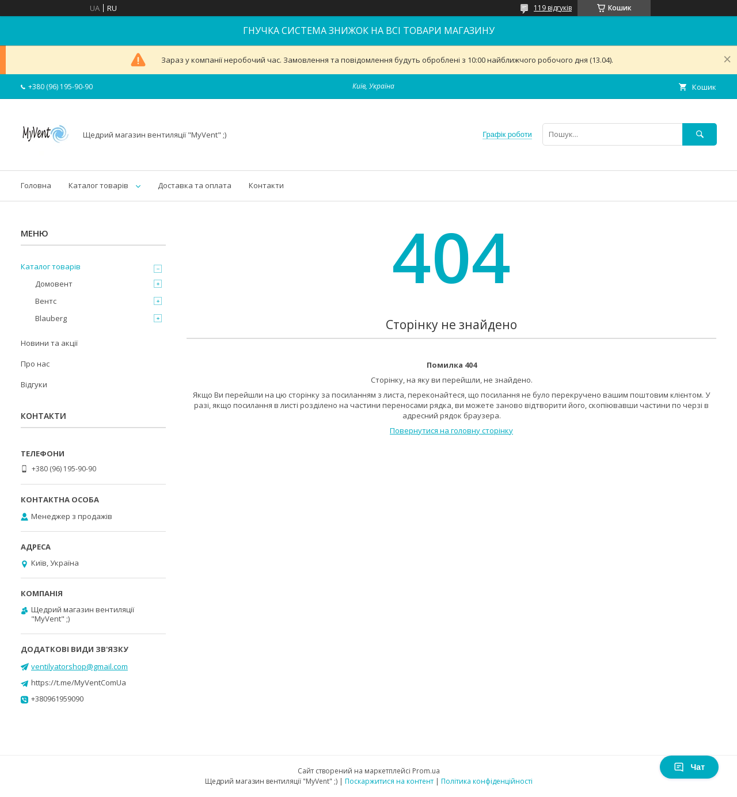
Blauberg (51, 318)
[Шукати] (699, 134)
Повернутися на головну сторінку (451, 430)
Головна (36, 185)
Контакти (266, 185)
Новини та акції (49, 343)
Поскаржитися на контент (389, 781)
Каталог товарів (98, 185)
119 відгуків (553, 8)
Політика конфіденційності (487, 781)
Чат (689, 767)
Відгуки (34, 384)
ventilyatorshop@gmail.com (79, 666)
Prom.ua (426, 771)
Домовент (54, 284)
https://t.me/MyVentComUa (78, 682)
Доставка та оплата (194, 185)
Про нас (35, 364)
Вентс (45, 301)
